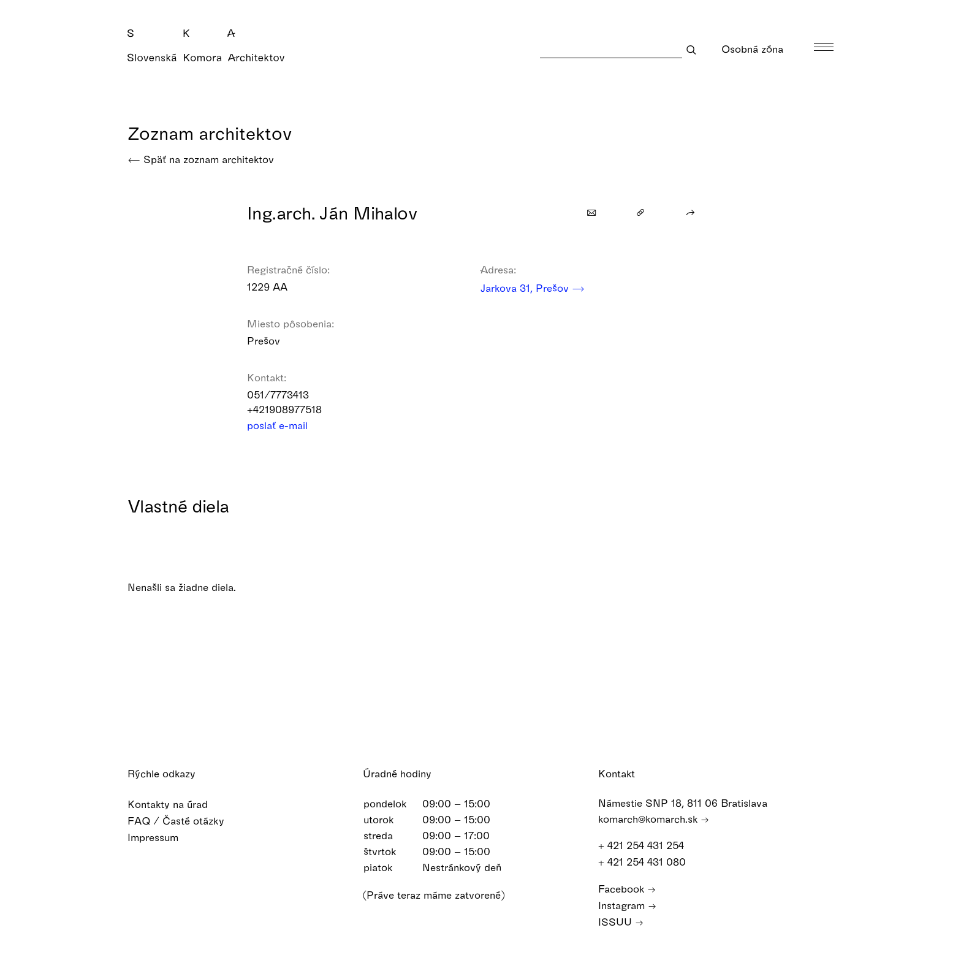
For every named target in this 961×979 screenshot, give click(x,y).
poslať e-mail (285, 425)
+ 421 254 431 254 (647, 845)
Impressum (160, 837)
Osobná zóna (760, 48)
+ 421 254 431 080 (647, 861)
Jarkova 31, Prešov (532, 288)
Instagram (627, 905)
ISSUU (621, 921)
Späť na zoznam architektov (200, 159)
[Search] (611, 49)
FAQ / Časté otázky (183, 820)
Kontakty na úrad (175, 804)
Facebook (627, 888)
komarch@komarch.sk (653, 818)
